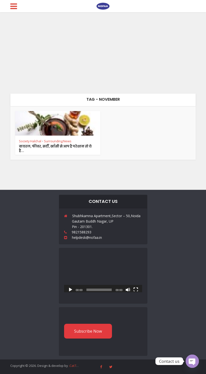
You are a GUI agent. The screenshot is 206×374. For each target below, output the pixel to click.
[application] (103, 270)
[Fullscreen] (135, 289)
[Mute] (127, 289)
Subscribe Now (88, 331)
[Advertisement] (103, 49)
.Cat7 (72, 365)
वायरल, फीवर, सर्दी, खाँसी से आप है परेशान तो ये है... (55, 148)
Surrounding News (57, 141)
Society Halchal (30, 141)
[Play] (70, 289)
